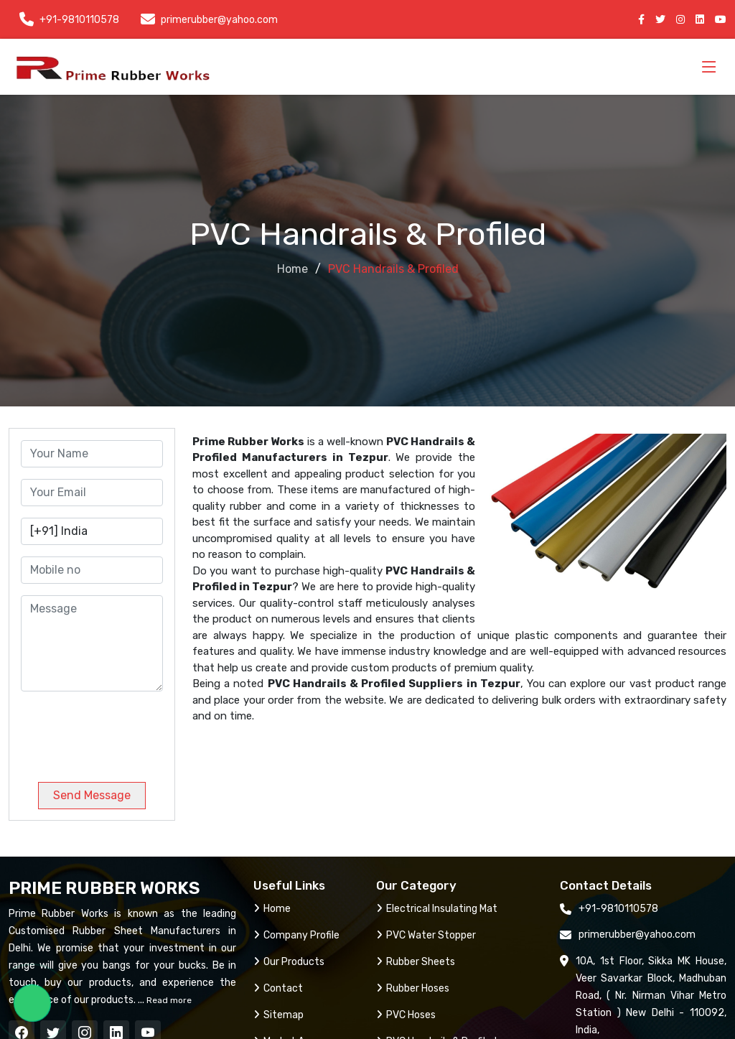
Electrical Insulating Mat (436, 908)
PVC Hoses (406, 1015)
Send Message (92, 795)
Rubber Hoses (412, 988)
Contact (278, 988)
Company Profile (296, 935)
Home (292, 269)
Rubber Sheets (415, 961)
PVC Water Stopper (426, 935)
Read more (168, 1000)
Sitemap (278, 1015)
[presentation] (118, 731)
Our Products (288, 961)
